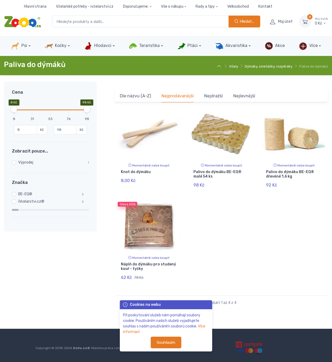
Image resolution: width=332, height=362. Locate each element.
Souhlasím (166, 342)
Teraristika (144, 46)
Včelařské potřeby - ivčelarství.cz (84, 6)
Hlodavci (97, 46)
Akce (275, 46)
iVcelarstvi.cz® (31, 201)
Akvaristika (231, 46)
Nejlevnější (244, 95)
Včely (233, 66)
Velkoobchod (238, 6)
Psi (19, 46)
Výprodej (25, 162)
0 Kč (321, 21)
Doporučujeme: (136, 6)
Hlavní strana (35, 6)
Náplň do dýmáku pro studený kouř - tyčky (148, 266)
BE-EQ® (25, 194)
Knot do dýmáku (136, 172)
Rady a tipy (205, 6)
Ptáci (187, 46)
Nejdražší (213, 95)
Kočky (56, 46)
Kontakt (265, 6)
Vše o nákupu (172, 6)
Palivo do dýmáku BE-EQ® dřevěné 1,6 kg (290, 174)
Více (308, 46)
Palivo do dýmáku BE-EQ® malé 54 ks (217, 174)
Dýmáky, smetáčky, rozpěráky (268, 66)
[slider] (14, 109)
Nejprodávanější (178, 95)
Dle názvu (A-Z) (135, 95)
